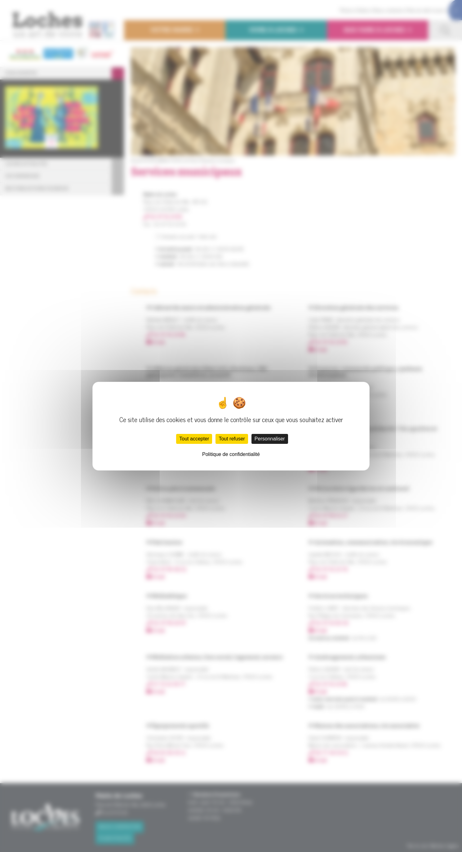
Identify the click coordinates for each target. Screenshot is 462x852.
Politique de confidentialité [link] (231, 454)
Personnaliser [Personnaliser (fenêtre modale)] (270, 438)
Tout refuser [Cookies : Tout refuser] (232, 438)
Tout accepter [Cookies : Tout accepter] (194, 438)
